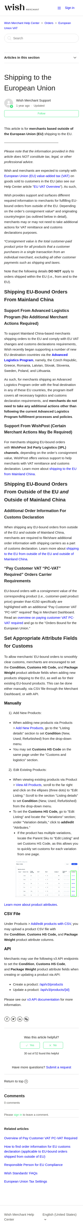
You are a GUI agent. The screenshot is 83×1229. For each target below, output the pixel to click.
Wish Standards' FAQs (20, 1173)
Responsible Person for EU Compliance (33, 1165)
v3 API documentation (43, 999)
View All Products (29, 785)
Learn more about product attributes (30, 904)
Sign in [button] (69, 8)
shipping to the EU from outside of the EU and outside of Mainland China (41, 554)
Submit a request (58, 1067)
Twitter (13, 1019)
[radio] (30, 1045)
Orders (48, 23)
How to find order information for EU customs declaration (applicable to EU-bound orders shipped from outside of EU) (37, 1151)
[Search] (41, 38)
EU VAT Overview (47, 186)
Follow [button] (41, 113)
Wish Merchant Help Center (22, 23)
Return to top (16, 1081)
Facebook (7, 1019)
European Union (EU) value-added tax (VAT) (36, 176)
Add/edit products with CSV (51, 924)
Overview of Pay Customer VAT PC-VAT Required (40, 1138)
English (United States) (59, 1214)
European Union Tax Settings (25, 1181)
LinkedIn (20, 1019)
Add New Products (29, 728)
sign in (18, 1114)
